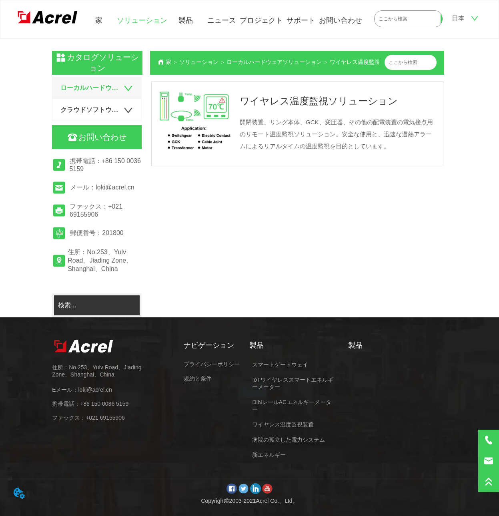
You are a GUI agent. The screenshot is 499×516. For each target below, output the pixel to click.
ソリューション (142, 20)
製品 (185, 20)
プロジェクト (261, 20)
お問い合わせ (340, 20)
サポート (301, 20)
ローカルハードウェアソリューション (274, 62)
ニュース (221, 20)
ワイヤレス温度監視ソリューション (374, 62)
